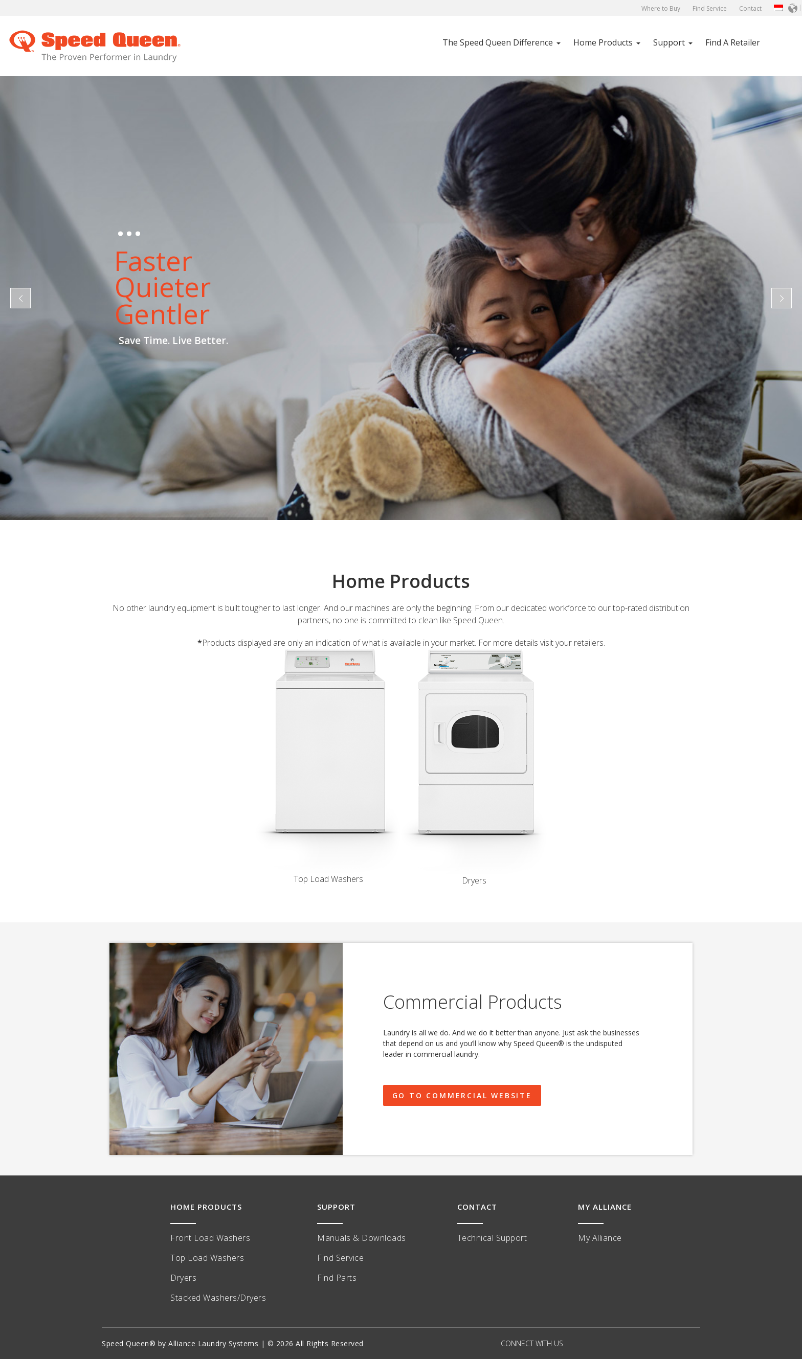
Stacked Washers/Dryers (218, 1297)
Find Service (710, 8)
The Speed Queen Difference (497, 42)
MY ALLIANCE (605, 1207)
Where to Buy (660, 8)
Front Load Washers (210, 1237)
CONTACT (477, 1207)
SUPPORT (336, 1207)
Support (669, 42)
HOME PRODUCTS (206, 1207)
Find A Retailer (732, 42)
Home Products (603, 42)
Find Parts (337, 1277)
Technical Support (492, 1237)
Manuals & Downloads (361, 1237)
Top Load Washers (207, 1257)
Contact (750, 8)
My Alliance (600, 1237)
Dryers (183, 1277)
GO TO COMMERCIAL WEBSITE (462, 1095)
